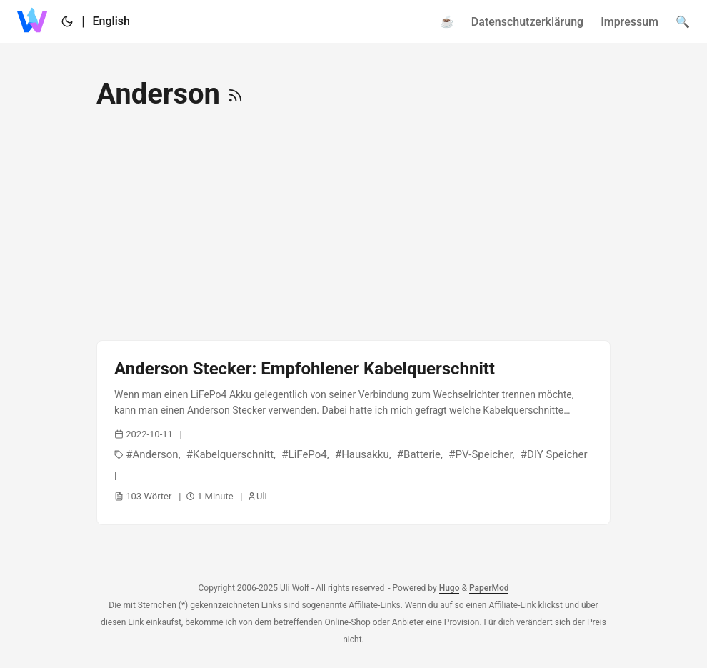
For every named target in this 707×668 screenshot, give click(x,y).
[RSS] (235, 94)
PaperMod (489, 588)
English (111, 21)
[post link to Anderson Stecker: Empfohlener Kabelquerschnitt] (353, 432)
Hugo (449, 588)
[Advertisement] (353, 226)
